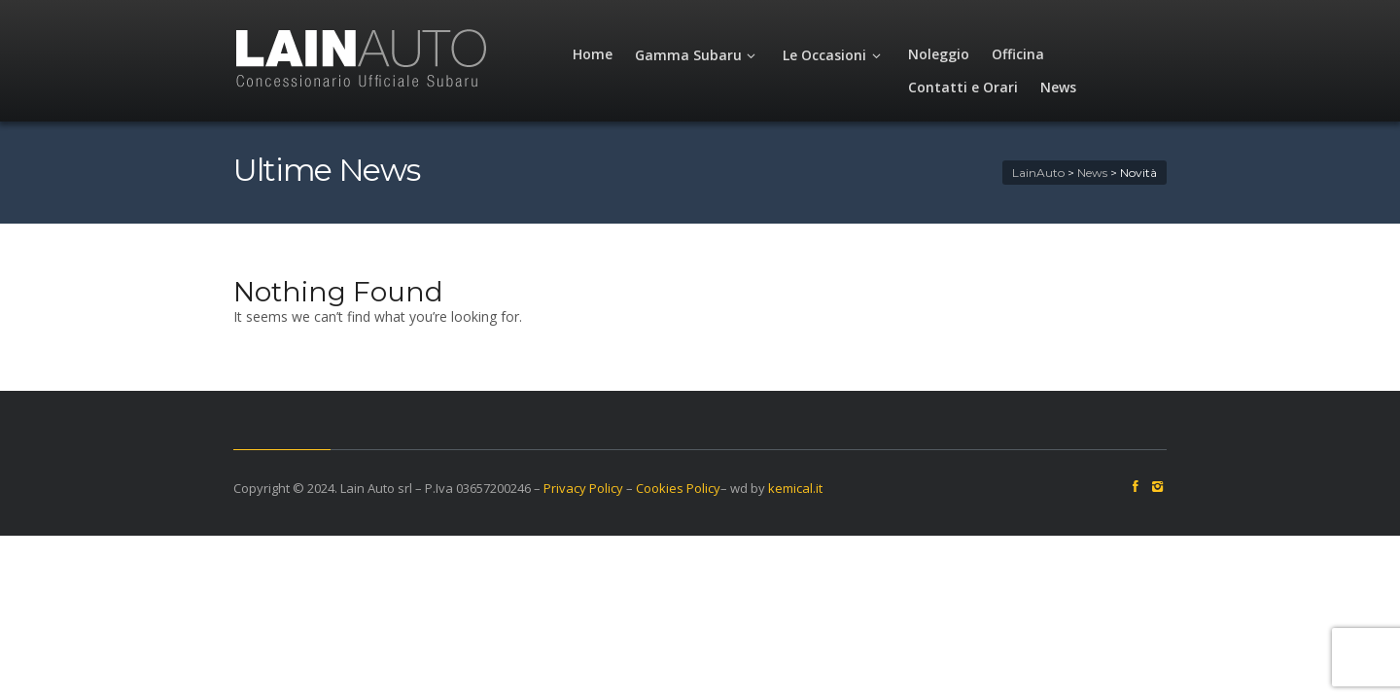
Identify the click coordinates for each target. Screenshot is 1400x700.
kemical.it (737, 488)
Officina (1001, 54)
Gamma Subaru (681, 55)
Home (576, 54)
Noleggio (922, 54)
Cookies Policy (620, 488)
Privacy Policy (525, 488)
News (1200, 54)
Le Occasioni (817, 55)
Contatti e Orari (1105, 54)
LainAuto (1096, 172)
